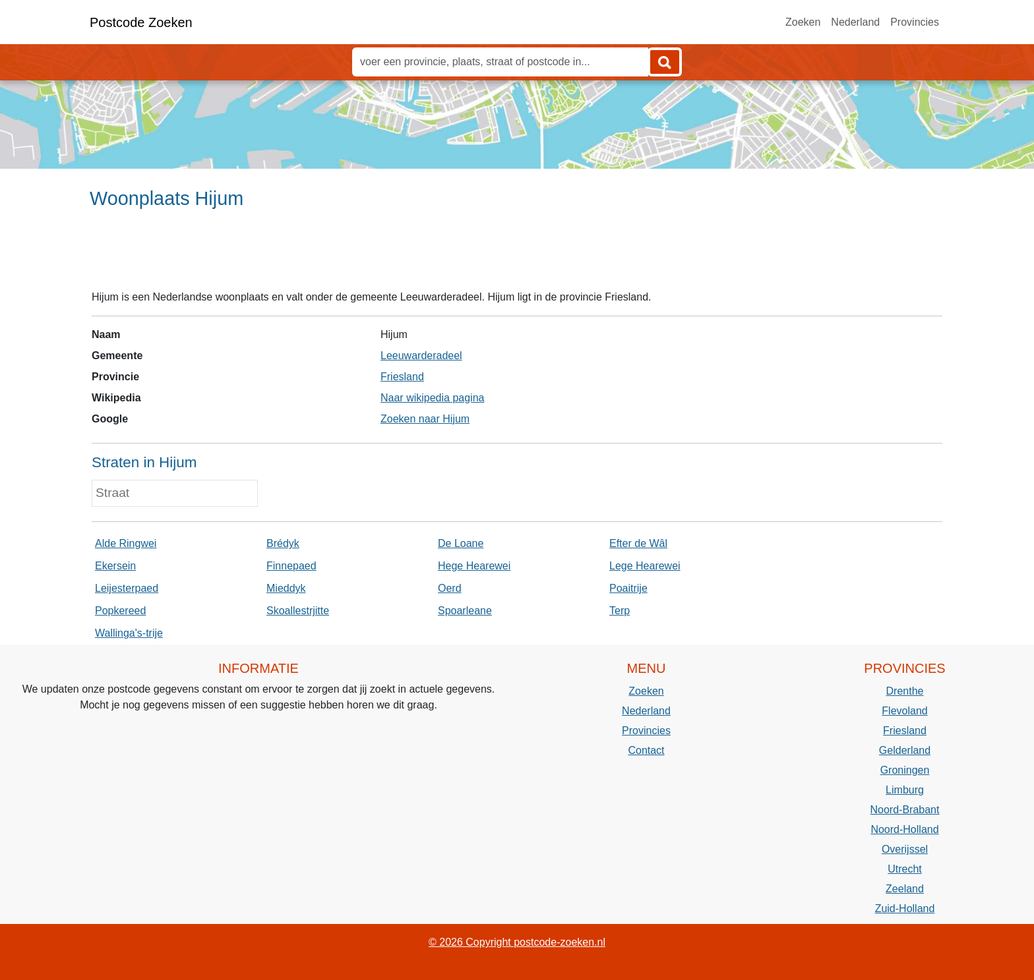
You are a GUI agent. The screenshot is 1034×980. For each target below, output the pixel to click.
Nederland (855, 22)
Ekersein (115, 565)
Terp (619, 610)
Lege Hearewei (645, 565)
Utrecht (905, 869)
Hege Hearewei (474, 565)
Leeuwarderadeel (421, 355)
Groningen (905, 770)
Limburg (905, 789)
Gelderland (904, 750)
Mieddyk (286, 588)
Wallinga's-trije (129, 633)
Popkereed (120, 610)
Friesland (402, 376)
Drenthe (905, 691)
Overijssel (905, 849)
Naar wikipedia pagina (432, 397)
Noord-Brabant (905, 809)
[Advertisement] (517, 255)
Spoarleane (465, 610)
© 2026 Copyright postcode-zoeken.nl (517, 942)
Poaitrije (628, 588)
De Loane (460, 543)
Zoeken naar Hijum (425, 418)
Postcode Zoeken (141, 22)
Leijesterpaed (126, 588)
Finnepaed (291, 565)
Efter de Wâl (638, 543)
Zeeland (905, 888)
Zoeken (802, 22)
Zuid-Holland (905, 908)
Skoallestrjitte (297, 610)
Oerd (450, 588)
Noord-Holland (904, 829)
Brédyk (282, 543)
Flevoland (904, 710)
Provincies (914, 22)
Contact (646, 750)
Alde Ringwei (125, 543)
